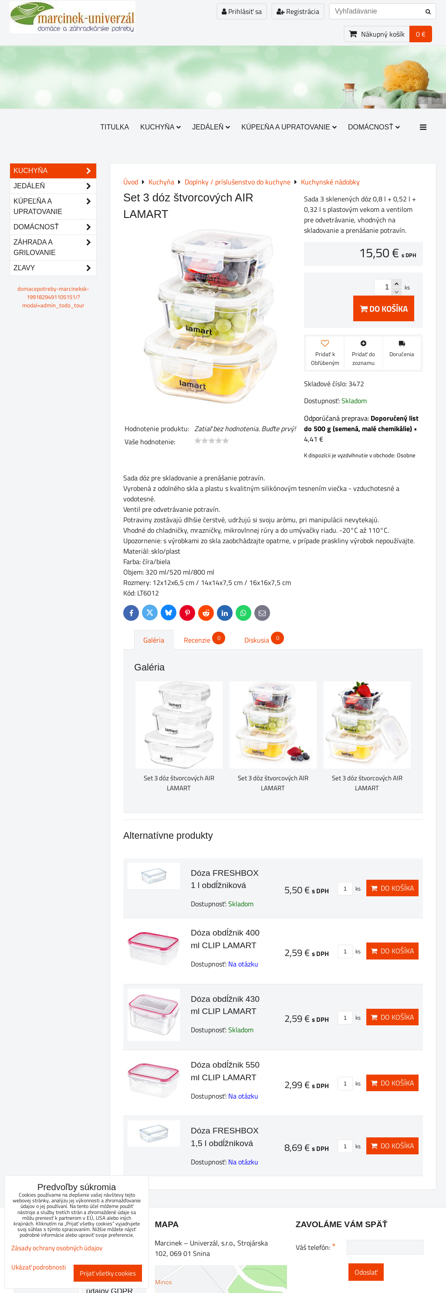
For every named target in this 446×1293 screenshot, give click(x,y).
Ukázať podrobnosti (38, 1267)
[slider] (211, 440)
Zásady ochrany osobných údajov (56, 1248)
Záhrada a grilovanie (55, 247)
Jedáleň (211, 127)
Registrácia (298, 11)
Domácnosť (374, 127)
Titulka (114, 127)
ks (349, 888)
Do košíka (384, 308)
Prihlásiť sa (242, 11)
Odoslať (366, 1272)
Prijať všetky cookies (108, 1273)
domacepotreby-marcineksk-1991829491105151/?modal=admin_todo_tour (53, 297)
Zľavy (55, 268)
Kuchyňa (160, 127)
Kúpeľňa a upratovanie (289, 127)
